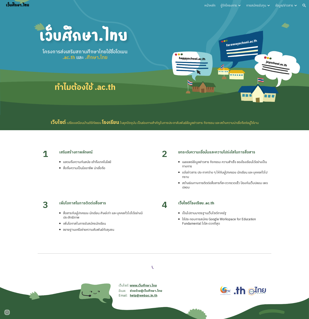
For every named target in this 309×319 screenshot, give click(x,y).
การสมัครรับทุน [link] (256, 5)
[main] (85, 59)
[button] (304, 5)
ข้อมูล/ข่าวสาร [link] (284, 5)
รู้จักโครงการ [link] (229, 5)
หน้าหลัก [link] (209, 5)
